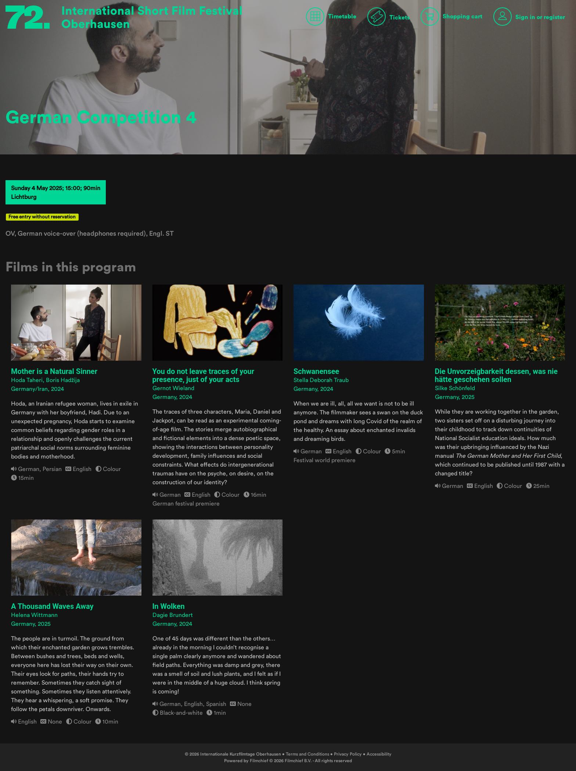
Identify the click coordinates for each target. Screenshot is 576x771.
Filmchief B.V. (298, 760)
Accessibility (379, 754)
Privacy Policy (348, 754)
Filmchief (259, 760)
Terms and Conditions (307, 754)
